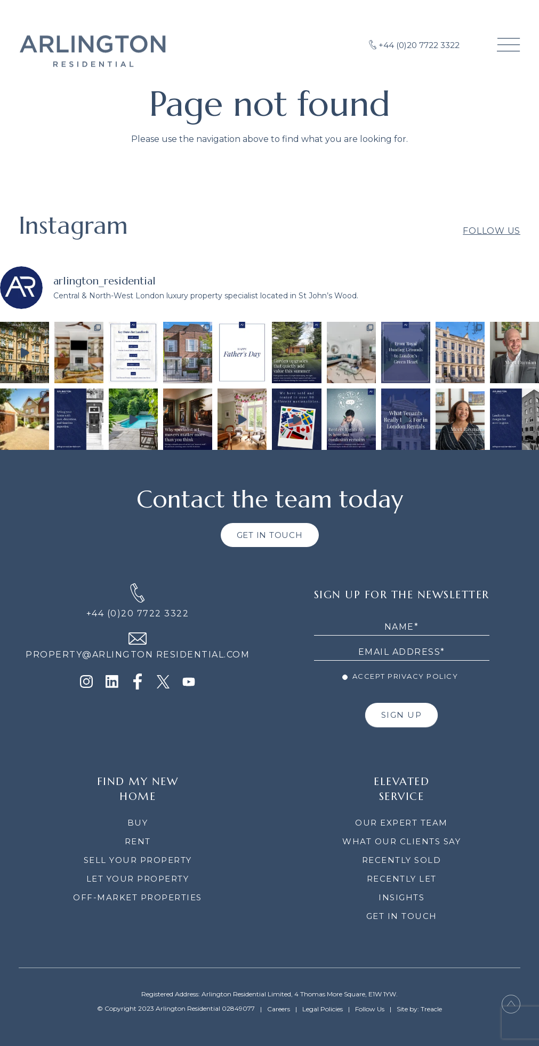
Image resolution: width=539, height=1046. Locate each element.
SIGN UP (401, 715)
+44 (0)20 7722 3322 (137, 613)
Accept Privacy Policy (400, 676)
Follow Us (491, 242)
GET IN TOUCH (270, 535)
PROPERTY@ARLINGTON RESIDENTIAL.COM (138, 654)
